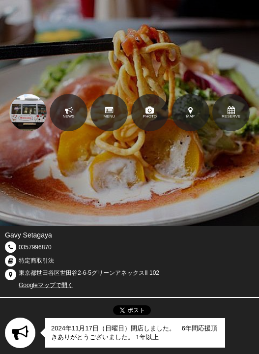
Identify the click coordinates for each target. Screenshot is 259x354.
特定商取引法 (36, 260)
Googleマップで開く (46, 285)
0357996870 (35, 247)
